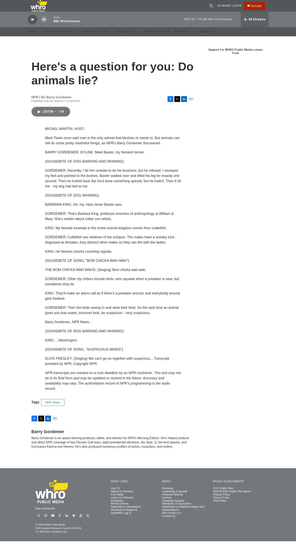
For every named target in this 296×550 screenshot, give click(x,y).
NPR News (52, 411)
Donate (259, 10)
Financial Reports (172, 503)
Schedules (117, 509)
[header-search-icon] (213, 10)
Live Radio (117, 503)
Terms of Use (221, 506)
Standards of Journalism (176, 512)
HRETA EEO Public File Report (232, 500)
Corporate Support (173, 509)
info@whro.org (59, 540)
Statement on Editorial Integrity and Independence (183, 517)
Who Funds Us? (171, 521)
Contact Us (168, 524)
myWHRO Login (231, 10)
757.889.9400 (42, 540)
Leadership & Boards (174, 500)
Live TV (115, 497)
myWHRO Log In (121, 521)
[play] (32, 28)
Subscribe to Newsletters (126, 515)
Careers (167, 506)
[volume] (44, 28)
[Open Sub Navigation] (39, 40)
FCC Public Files (223, 497)
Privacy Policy (221, 503)
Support (182, 40)
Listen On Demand (122, 506)
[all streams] (255, 28)
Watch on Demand (122, 500)
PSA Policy (219, 509)
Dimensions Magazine (124, 518)
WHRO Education (157, 40)
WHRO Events (119, 512)
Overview (167, 497)
